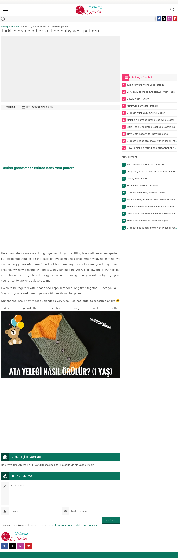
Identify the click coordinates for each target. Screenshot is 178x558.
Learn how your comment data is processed (73, 525)
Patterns (16, 26)
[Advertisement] (60, 138)
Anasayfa (5, 26)
